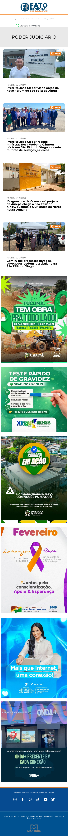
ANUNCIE (51, 792)
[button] (55, 54)
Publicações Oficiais (48, 19)
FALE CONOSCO (43, 792)
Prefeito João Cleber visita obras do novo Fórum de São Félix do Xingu (33, 89)
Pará (27, 19)
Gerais (22, 19)
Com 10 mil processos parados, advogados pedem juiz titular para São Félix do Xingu (32, 263)
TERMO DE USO (34, 792)
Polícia (33, 19)
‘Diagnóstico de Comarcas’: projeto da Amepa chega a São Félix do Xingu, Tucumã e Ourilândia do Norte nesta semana (34, 205)
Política (38, 19)
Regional (16, 19)
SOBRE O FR (17, 792)
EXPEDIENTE (25, 792)
